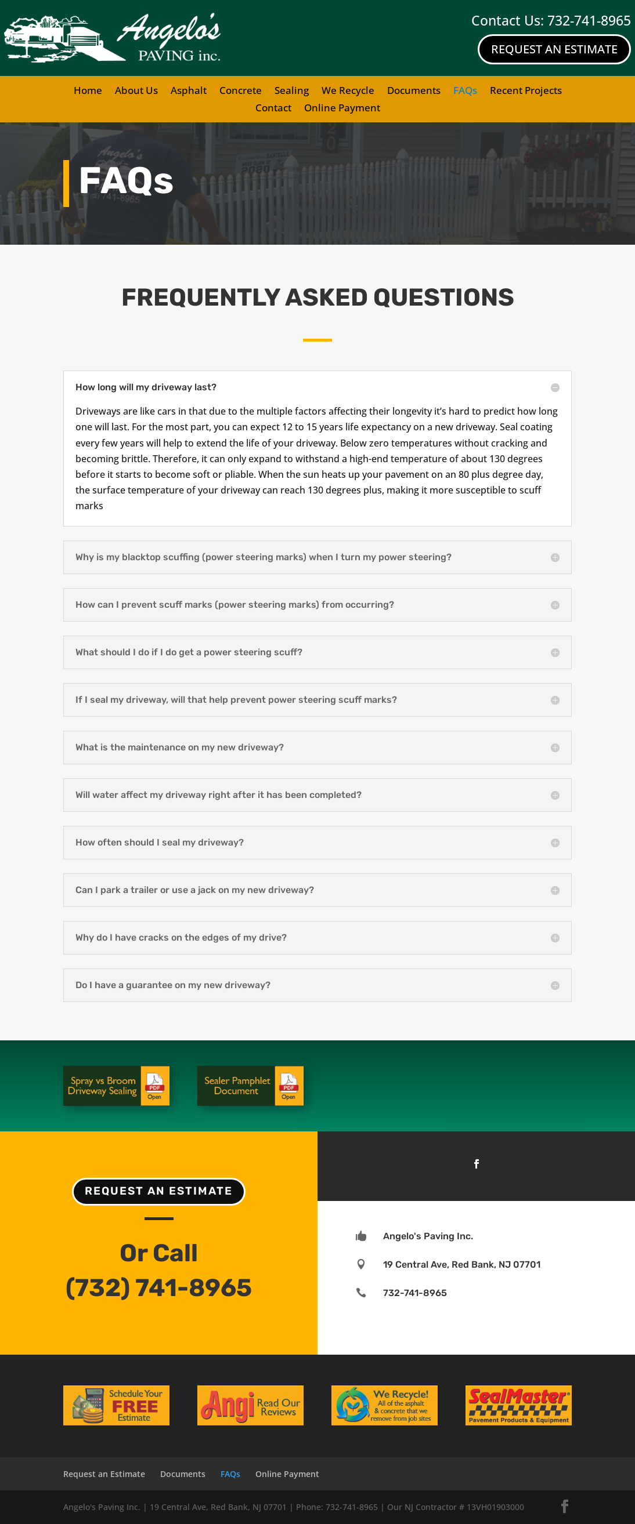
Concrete (240, 91)
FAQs (465, 91)
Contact (273, 109)
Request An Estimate (554, 49)
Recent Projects (526, 91)
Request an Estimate (159, 1191)
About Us (136, 91)
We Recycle (348, 91)
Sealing (292, 91)
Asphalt (189, 91)
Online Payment (342, 109)
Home (88, 91)
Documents (414, 91)
